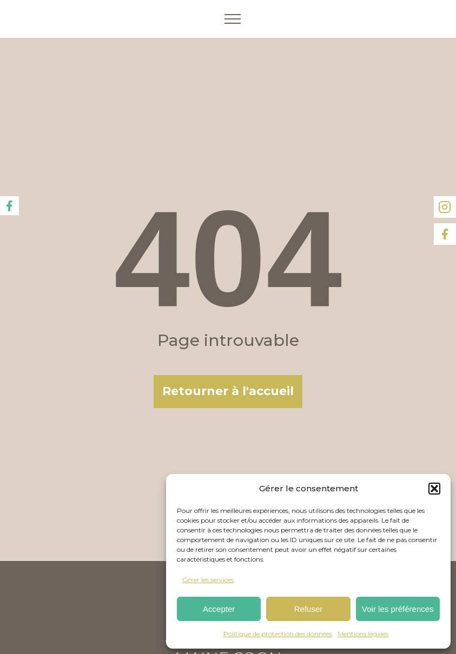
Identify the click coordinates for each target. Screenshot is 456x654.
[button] (434, 488)
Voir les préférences (398, 608)
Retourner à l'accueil (228, 391)
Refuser (308, 608)
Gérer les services (208, 580)
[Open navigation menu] (232, 18)
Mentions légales (363, 634)
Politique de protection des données (277, 634)
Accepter (219, 608)
